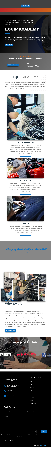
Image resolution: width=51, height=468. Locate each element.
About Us (9, 66)
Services (32, 418)
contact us (25, 25)
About (31, 405)
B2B (31, 412)
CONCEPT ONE (42, 466)
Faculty (31, 415)
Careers (31, 421)
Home (31, 402)
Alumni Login (33, 424)
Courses (32, 409)
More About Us (10, 352)
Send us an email (13, 86)
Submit (44, 452)
